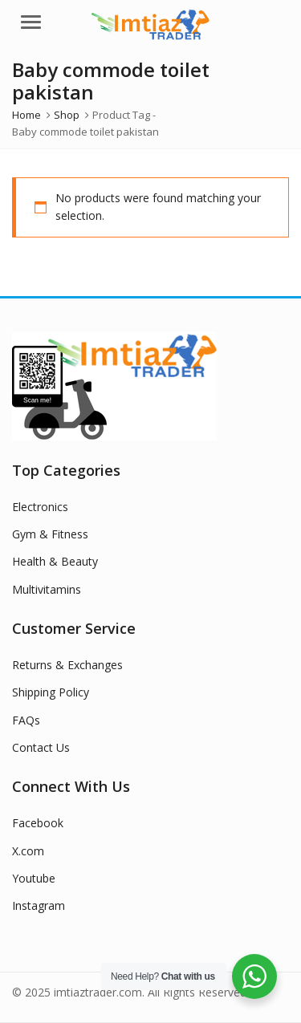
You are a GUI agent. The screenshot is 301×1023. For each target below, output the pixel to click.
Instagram (38, 905)
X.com (28, 851)
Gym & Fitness (50, 534)
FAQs (26, 720)
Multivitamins (46, 589)
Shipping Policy (50, 692)
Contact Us (41, 747)
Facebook (37, 822)
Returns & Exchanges (67, 664)
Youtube (33, 878)
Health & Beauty (55, 561)
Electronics (40, 506)
